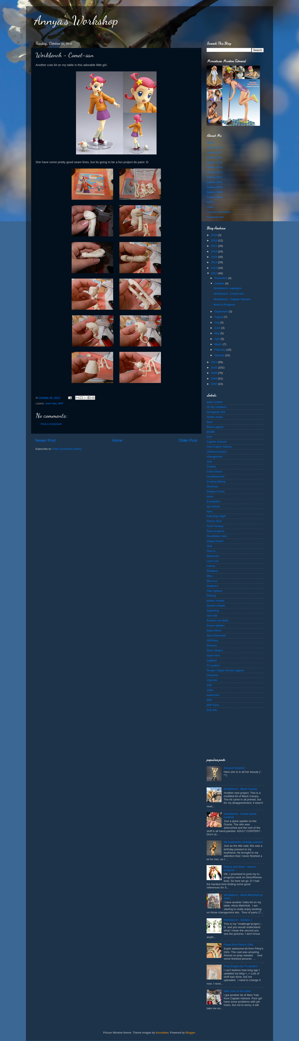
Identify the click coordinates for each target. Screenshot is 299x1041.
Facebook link (215, 217)
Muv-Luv (212, 580)
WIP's (210, 202)
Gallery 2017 (215, 152)
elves (210, 496)
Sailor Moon (214, 630)
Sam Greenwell (216, 635)
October (219, 283)
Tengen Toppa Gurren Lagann (225, 670)
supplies (212, 660)
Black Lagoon (215, 426)
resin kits (50, 403)
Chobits (211, 466)
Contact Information (219, 212)
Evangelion (214, 501)
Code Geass (214, 471)
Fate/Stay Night (216, 516)
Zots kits (212, 710)
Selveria (212, 645)
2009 (214, 372)
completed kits (215, 476)
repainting (213, 610)
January (219, 355)
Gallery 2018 (215, 147)
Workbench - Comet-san (229, 293)
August (219, 316)
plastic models (215, 600)
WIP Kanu (213, 705)
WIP (60, 403)
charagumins (215, 456)
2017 (214, 245)
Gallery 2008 (215, 197)
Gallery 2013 (215, 172)
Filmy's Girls (214, 521)
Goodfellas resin (217, 536)
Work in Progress (224, 304)
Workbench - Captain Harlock (232, 299)
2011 (214, 362)
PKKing (211, 595)
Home (117, 440)
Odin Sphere (214, 590)
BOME (211, 431)
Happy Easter (215, 541)
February (220, 349)
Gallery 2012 (215, 177)
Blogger (190, 1032)
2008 (214, 378)
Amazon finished (234, 767)
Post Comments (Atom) (67, 448)
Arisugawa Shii (216, 411)
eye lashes (213, 506)
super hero (213, 655)
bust (209, 436)
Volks (210, 690)
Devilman (212, 486)
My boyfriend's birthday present (243, 842)
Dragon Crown (216, 491)
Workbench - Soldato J (238, 919)
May (217, 333)
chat (209, 461)
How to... (212, 551)
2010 (214, 367)
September (221, 311)
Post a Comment (51, 424)
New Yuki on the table (237, 991)
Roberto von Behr (218, 620)
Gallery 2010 (215, 187)
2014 (214, 262)
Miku (210, 575)
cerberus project (217, 451)
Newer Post (45, 440)
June (217, 327)
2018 (214, 240)
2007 (214, 383)
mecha (211, 566)
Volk (209, 685)
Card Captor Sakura (219, 446)
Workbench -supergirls (228, 288)
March (218, 344)
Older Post (188, 440)
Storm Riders (215, 650)
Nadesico (212, 585)
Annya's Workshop (76, 20)
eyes (210, 511)
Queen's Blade (216, 605)
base (210, 421)
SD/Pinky (212, 640)
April (217, 338)
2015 (214, 256)
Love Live (213, 561)
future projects (215, 531)
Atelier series (215, 416)
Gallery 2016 (215, 157)
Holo (209, 546)
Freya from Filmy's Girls (238, 944)
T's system (213, 665)
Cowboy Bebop (216, 481)
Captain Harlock (217, 441)
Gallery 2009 (215, 192)
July (217, 322)
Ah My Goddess (217, 407)
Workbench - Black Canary (240, 788)
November (221, 278)
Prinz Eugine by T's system (240, 966)
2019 (214, 235)
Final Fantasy (215, 526)
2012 (214, 273)
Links (210, 207)
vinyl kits (212, 680)
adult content (215, 402)
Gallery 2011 (215, 182)
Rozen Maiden (216, 625)
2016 (214, 251)
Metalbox (212, 570)
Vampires (212, 675)
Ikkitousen (213, 556)
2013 (214, 267)
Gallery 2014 (215, 167)
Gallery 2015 (215, 162)
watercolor (213, 695)
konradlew (162, 1032)
